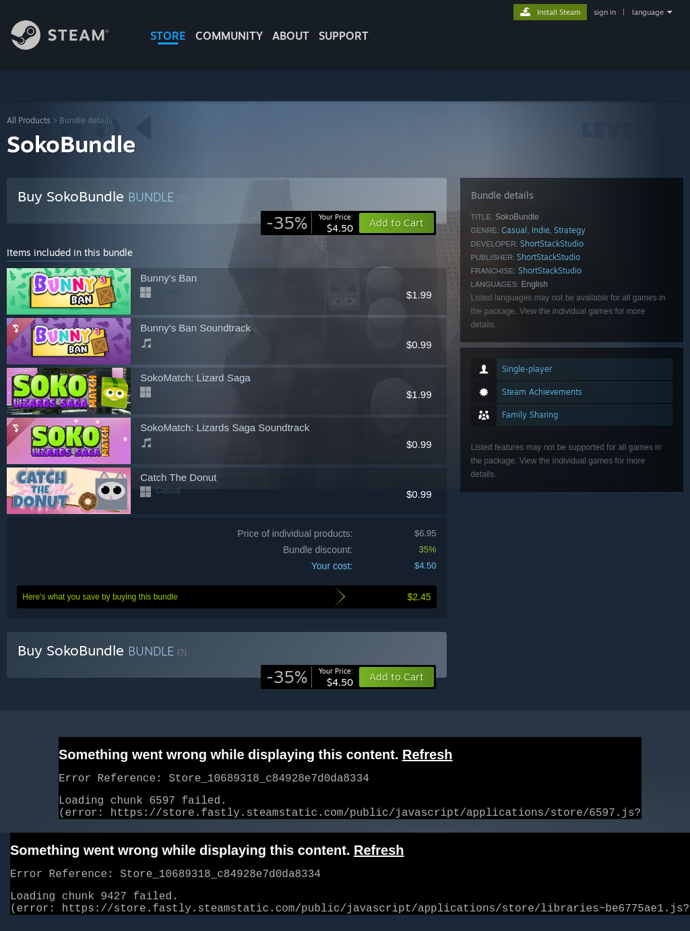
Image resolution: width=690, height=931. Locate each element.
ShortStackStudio (552, 243)
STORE (168, 35)
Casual (514, 230)
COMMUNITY (229, 35)
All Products (29, 120)
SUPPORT (344, 35)
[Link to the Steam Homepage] (70, 46)
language (648, 12)
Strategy (570, 230)
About (290, 35)
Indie (541, 230)
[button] (396, 677)
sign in (605, 12)
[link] (309, 223)
